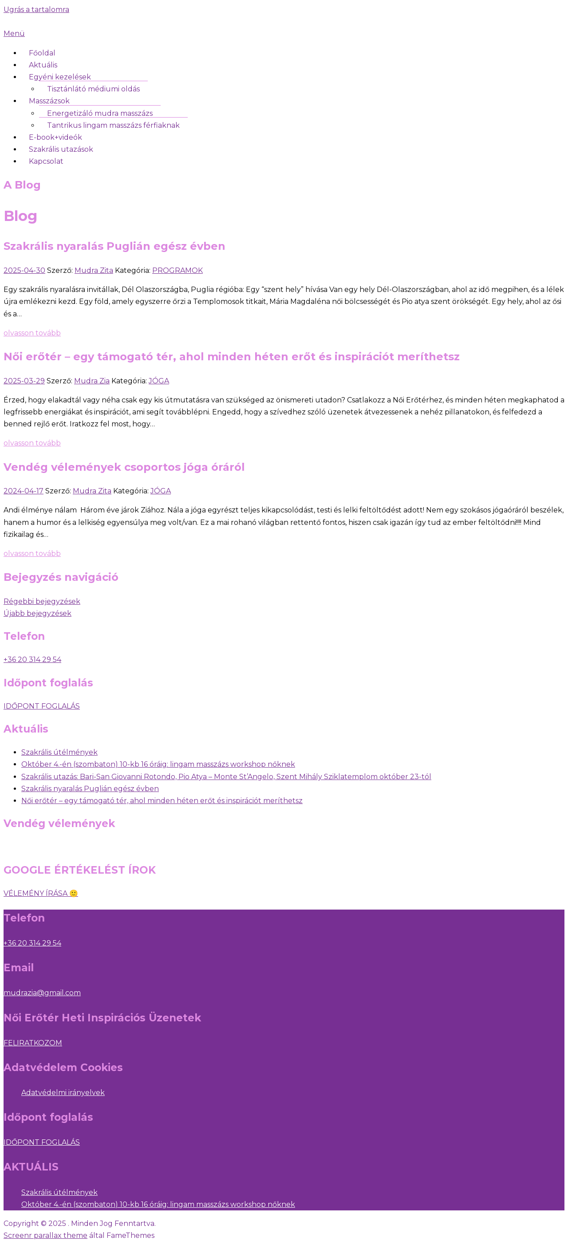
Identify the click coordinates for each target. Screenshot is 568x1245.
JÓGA (159, 381)
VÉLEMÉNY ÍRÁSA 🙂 (41, 893)
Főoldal (42, 53)
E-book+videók (55, 137)
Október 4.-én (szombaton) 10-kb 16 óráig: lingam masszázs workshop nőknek (158, 764)
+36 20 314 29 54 (32, 943)
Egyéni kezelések (60, 77)
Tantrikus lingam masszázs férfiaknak (113, 125)
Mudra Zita (94, 270)
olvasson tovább (32, 333)
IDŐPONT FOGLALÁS (42, 706)
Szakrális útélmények (59, 752)
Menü (14, 33)
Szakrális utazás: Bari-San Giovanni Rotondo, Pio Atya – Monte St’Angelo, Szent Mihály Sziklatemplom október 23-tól (226, 776)
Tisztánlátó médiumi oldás (93, 89)
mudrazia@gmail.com (42, 993)
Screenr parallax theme (45, 1235)
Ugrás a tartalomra (36, 9)
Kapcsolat (46, 161)
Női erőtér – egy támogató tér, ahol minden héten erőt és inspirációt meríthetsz (232, 356)
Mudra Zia (92, 381)
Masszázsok (49, 101)
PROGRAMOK (177, 270)
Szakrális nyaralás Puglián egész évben (114, 246)
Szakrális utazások (61, 149)
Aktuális (43, 65)
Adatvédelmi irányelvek (63, 1092)
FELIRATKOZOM (33, 1043)
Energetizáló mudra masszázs (100, 113)
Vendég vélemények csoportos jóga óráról (124, 467)
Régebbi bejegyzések (42, 601)
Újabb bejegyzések (37, 613)
